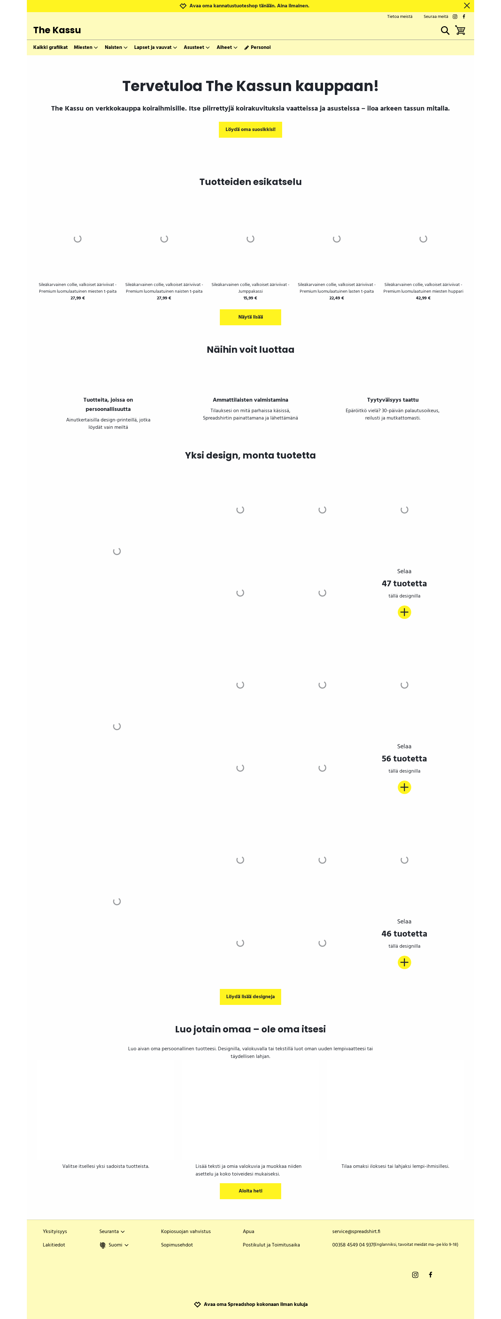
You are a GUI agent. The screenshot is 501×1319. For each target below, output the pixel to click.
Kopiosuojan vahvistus (186, 1232)
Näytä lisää (250, 317)
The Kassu (57, 30)
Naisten (116, 47)
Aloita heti (250, 1191)
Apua (248, 1232)
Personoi (257, 47)
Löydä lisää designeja (250, 997)
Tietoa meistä (399, 16)
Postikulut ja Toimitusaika (271, 1245)
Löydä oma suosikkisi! (251, 130)
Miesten (86, 47)
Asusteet (197, 47)
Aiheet (227, 47)
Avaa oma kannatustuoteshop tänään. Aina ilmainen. (249, 6)
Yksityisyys (55, 1232)
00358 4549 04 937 (395, 1245)
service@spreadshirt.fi (356, 1232)
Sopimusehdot (177, 1245)
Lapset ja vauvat (156, 47)
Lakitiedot (54, 1245)
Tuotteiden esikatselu (250, 182)
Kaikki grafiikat (50, 47)
